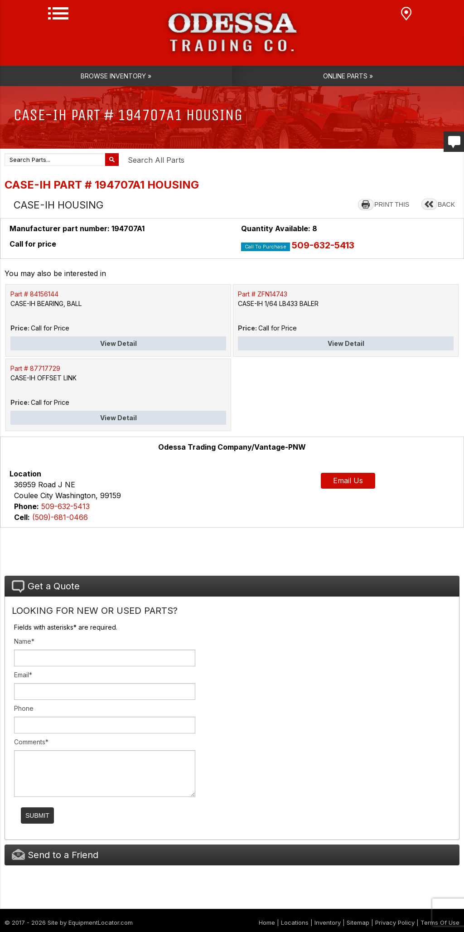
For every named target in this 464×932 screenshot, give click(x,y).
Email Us (348, 480)
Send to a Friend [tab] (55, 854)
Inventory (327, 922)
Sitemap (358, 922)
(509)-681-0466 (60, 517)
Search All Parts (156, 160)
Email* (23, 675)
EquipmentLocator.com (100, 922)
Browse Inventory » (116, 76)
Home (267, 922)
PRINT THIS (391, 204)
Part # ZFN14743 (262, 294)
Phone (24, 708)
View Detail (118, 343)
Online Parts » (348, 76)
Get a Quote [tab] (46, 586)
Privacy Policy (395, 922)
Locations (295, 922)
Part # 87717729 (35, 368)
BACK (446, 204)
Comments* (31, 742)
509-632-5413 (323, 245)
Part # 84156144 (34, 294)
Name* (24, 641)
